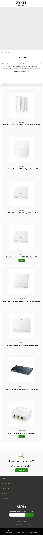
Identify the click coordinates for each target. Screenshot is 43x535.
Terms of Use (16, 532)
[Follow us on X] (25, 525)
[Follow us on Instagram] (29, 525)
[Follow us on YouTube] (17, 525)
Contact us (21, 470)
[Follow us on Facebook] (13, 525)
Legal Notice (8, 532)
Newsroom (5, 489)
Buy (22, 260)
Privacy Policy (24, 532)
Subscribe (29, 515)
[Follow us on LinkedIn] (21, 525)
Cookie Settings (34, 532)
